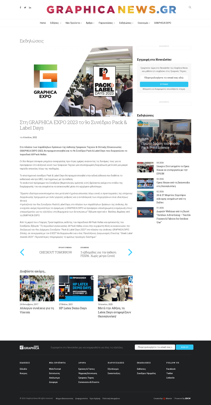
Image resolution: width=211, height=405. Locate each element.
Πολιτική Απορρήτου (111, 399)
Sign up (184, 347)
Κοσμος (23, 373)
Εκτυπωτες (54, 373)
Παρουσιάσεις (107, 23)
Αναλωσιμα (54, 378)
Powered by (182, 399)
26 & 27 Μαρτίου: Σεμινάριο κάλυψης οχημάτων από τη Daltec (171, 198)
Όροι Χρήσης (95, 399)
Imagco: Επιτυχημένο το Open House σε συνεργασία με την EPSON (172, 170)
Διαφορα (53, 382)
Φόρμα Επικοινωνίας (64, 399)
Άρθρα (90, 23)
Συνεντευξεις (114, 373)
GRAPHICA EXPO (162, 23)
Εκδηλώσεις (126, 23)
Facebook (170, 369)
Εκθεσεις (141, 369)
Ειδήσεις (55, 23)
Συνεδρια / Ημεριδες (146, 373)
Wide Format (55, 369)
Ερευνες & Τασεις (86, 369)
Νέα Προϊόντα (73, 23)
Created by (163, 399)
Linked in (170, 378)
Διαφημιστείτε (81, 399)
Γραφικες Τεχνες (86, 378)
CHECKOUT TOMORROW (55, 252)
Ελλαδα (23, 369)
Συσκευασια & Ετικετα (88, 382)
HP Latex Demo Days (73, 308)
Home (43, 23)
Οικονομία (144, 23)
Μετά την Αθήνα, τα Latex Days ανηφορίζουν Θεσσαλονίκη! (114, 312)
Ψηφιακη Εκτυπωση (87, 373)
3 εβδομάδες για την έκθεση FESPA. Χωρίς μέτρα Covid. (98, 254)
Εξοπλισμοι (113, 369)
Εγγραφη (164, 84)
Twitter (169, 373)
